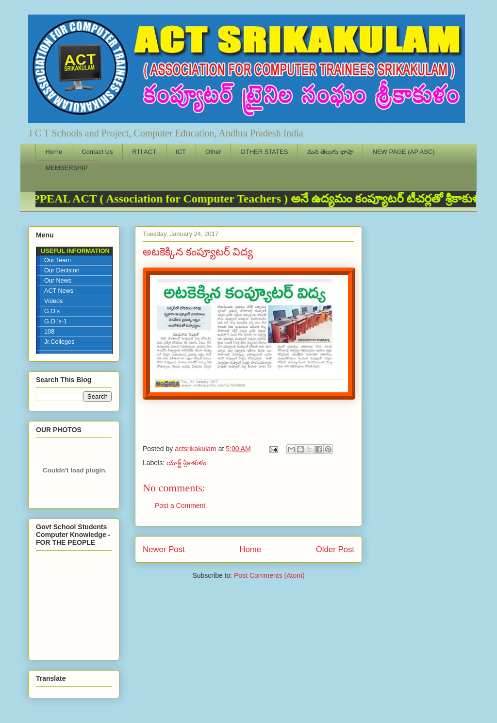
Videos (53, 301)
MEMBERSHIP (67, 167)
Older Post (335, 549)
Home (54, 151)
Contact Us (97, 151)
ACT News (58, 290)
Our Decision (62, 270)
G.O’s (52, 311)
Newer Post (164, 549)
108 (49, 331)
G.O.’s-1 (55, 321)
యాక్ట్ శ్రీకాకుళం (186, 463)
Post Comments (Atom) (269, 575)
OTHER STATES (264, 151)
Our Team (57, 260)
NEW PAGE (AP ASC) (404, 151)
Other (213, 151)
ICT (181, 151)
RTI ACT (145, 151)
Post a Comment (180, 505)
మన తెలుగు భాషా (330, 151)
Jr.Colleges (59, 341)
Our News (57, 280)
